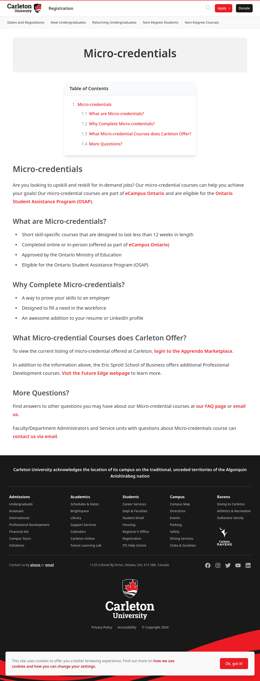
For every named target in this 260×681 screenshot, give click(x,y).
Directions (178, 511)
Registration (61, 8)
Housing (129, 525)
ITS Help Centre (134, 545)
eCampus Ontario (144, 193)
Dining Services (181, 538)
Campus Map (180, 504)
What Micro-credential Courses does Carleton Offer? (140, 133)
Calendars (78, 531)
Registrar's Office (136, 531)
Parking (176, 525)
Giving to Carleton (231, 504)
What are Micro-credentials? (116, 113)
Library (76, 518)
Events (175, 518)
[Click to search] (208, 8)
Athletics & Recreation (234, 511)
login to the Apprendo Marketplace (193, 351)
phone (35, 565)
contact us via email (35, 436)
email (49, 565)
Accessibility (127, 627)
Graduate (16, 511)
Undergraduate (21, 504)
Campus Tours (20, 538)
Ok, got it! (234, 663)
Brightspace (80, 511)
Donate (244, 8)
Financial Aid (18, 531)
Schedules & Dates (85, 504)
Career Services (134, 504)
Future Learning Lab (86, 545)
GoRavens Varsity (230, 518)
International (19, 518)
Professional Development (29, 525)
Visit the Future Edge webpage (96, 373)
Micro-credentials (94, 104)
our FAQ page (211, 406)
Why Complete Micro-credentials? (122, 123)
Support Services (83, 525)
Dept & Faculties (135, 511)
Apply (222, 8)
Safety (175, 531)
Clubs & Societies (183, 545)
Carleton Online (83, 538)
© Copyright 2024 (155, 627)
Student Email (133, 518)
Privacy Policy (101, 627)
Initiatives (16, 545)
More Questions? (105, 144)
